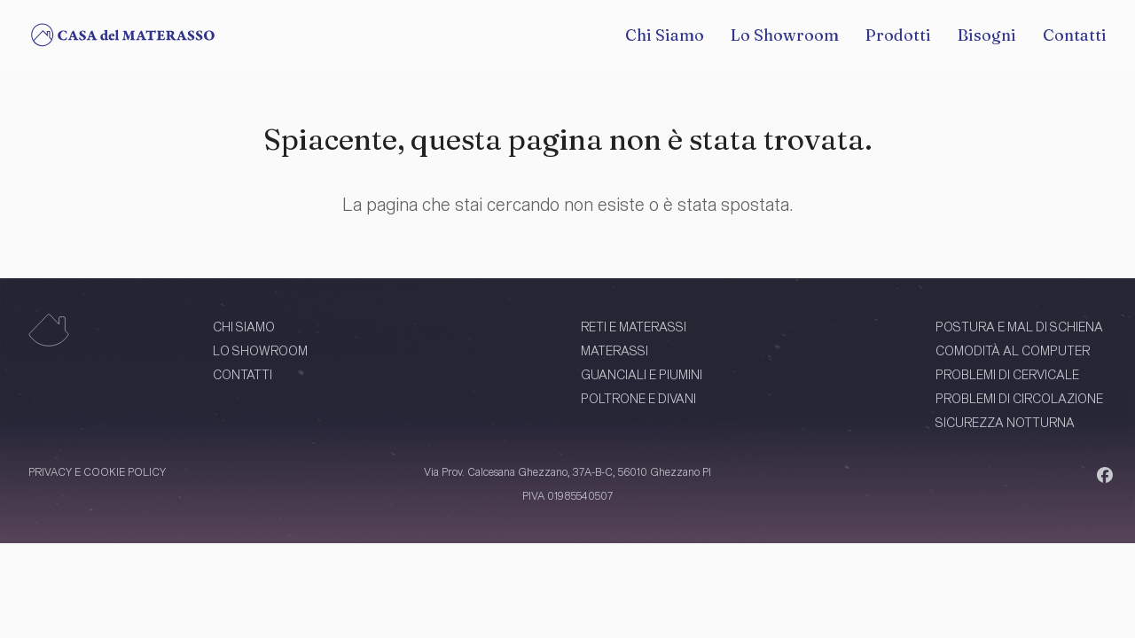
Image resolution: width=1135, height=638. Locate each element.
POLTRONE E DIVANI (638, 398)
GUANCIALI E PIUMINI (641, 374)
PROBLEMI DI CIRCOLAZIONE (1019, 398)
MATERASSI (614, 350)
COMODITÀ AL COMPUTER (1012, 350)
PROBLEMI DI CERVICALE (1007, 374)
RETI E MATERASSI (633, 326)
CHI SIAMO (244, 326)
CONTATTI (242, 374)
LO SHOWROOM (260, 350)
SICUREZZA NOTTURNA (1005, 422)
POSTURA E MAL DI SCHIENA (1019, 326)
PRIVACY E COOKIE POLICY (97, 471)
